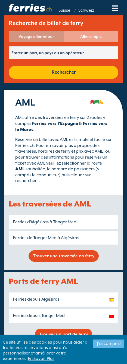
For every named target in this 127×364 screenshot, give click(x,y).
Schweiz (86, 10)
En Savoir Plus (41, 358)
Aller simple (91, 36)
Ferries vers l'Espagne (55, 123)
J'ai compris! (109, 343)
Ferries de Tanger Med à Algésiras (46, 237)
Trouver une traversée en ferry (63, 256)
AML (20, 168)
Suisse (64, 10)
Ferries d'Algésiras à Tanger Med (44, 222)
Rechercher (64, 72)
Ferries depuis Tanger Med (39, 315)
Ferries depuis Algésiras (36, 299)
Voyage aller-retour (36, 36)
